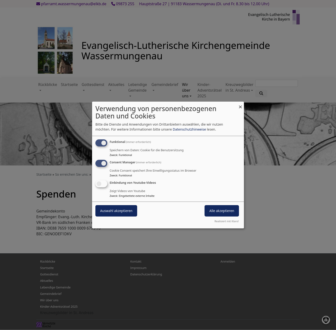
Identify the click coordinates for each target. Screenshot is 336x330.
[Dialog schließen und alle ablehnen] (240, 105)
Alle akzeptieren (221, 210)
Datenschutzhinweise (189, 129)
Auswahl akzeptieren (116, 210)
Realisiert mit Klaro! (227, 221)
